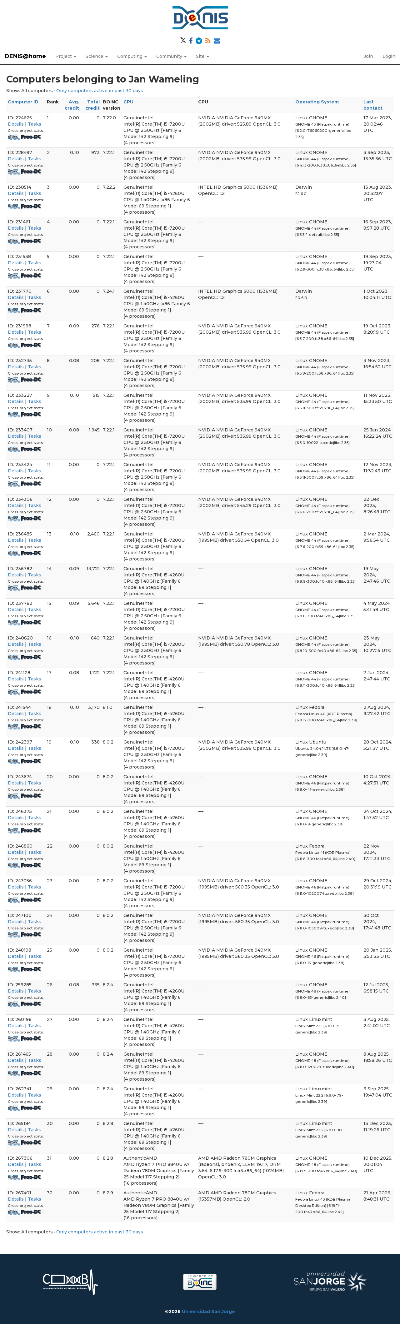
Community (171, 56)
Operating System (317, 102)
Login (388, 56)
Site (202, 56)
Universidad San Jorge (208, 1311)
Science (97, 56)
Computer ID (23, 102)
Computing (132, 56)
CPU (128, 102)
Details (16, 124)
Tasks (34, 124)
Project (65, 56)
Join (368, 56)
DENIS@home (25, 56)
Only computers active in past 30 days (99, 90)
